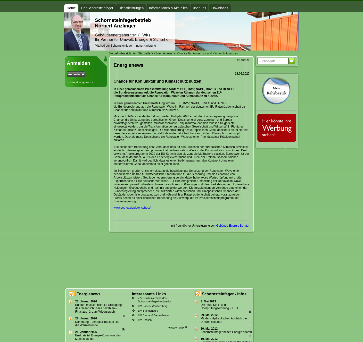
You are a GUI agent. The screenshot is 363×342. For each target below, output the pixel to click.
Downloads (219, 8)
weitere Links (177, 327)
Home (71, 8)
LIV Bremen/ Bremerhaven (153, 315)
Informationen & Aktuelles (168, 8)
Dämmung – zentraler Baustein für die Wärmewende (97, 323)
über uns (199, 8)
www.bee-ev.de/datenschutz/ (132, 207)
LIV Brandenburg (148, 310)
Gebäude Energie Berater (232, 225)
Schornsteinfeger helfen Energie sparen (226, 332)
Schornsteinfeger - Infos (224, 294)
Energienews (88, 294)
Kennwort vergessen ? (80, 82)
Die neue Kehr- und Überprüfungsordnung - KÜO (219, 306)
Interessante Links (149, 294)
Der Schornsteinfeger (97, 8)
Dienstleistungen (131, 8)
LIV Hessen (145, 319)
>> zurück (243, 60)
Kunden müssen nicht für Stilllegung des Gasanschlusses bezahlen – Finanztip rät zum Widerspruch (98, 308)
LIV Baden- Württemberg (152, 306)
